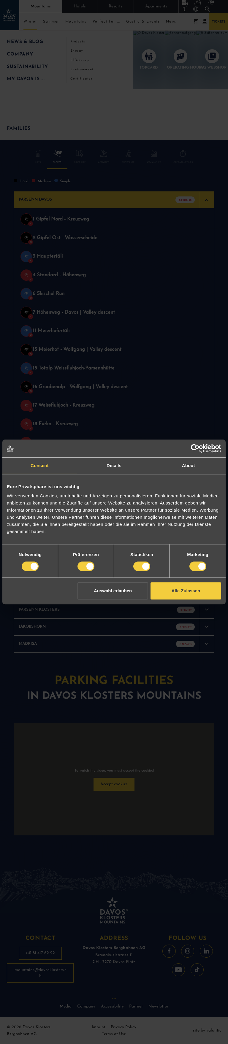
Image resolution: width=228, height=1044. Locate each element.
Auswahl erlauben (113, 591)
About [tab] (188, 465)
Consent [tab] (40, 465)
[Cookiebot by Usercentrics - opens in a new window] (195, 448)
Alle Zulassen (186, 591)
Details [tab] (114, 465)
